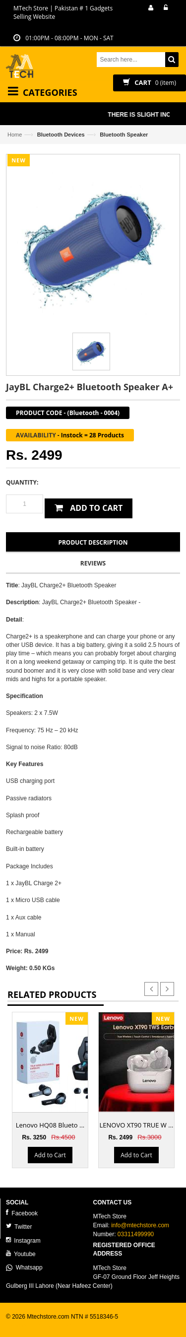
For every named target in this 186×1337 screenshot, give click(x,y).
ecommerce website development (50, 1325)
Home (14, 135)
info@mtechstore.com (140, 1225)
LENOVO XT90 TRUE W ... (137, 1125)
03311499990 (136, 1234)
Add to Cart (49, 1154)
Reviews (93, 563)
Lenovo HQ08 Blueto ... (50, 1125)
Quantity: (22, 482)
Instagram (23, 1240)
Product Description (92, 542)
